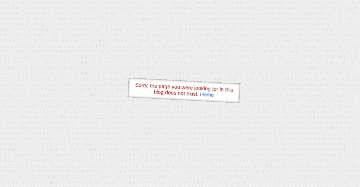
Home (207, 94)
